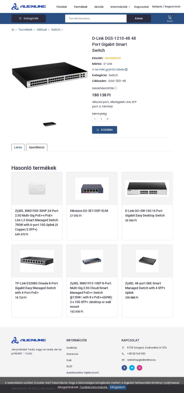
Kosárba (104, 130)
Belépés (157, 6)
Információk (120, 7)
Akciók (99, 7)
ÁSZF (69, 366)
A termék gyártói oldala (110, 69)
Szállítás (71, 347)
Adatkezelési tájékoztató (82, 372)
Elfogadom (117, 387)
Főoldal (62, 7)
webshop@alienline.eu (141, 360)
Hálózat (42, 30)
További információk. (93, 387)
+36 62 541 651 (136, 353)
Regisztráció (172, 6)
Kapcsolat (141, 7)
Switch (55, 30)
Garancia (72, 354)
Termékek (80, 7)
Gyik (69, 360)
